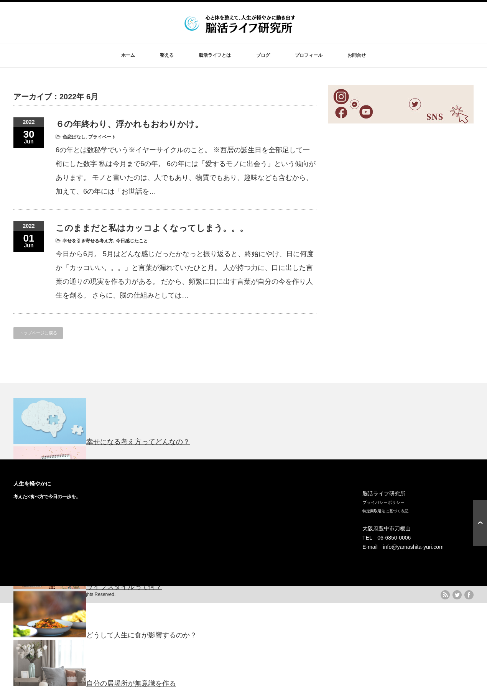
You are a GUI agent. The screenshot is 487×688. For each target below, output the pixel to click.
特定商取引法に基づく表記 (385, 511)
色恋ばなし (74, 137)
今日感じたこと (132, 241)
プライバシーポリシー (383, 502)
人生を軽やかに (32, 484)
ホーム (128, 55)
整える (167, 55)
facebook (469, 594)
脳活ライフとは (215, 55)
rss (445, 594)
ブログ (263, 55)
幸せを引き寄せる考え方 (88, 241)
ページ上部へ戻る (480, 523)
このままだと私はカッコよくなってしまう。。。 (152, 228)
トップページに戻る (38, 333)
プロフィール (308, 55)
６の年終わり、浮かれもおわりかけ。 (129, 124)
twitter (457, 594)
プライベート (102, 137)
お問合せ (356, 55)
